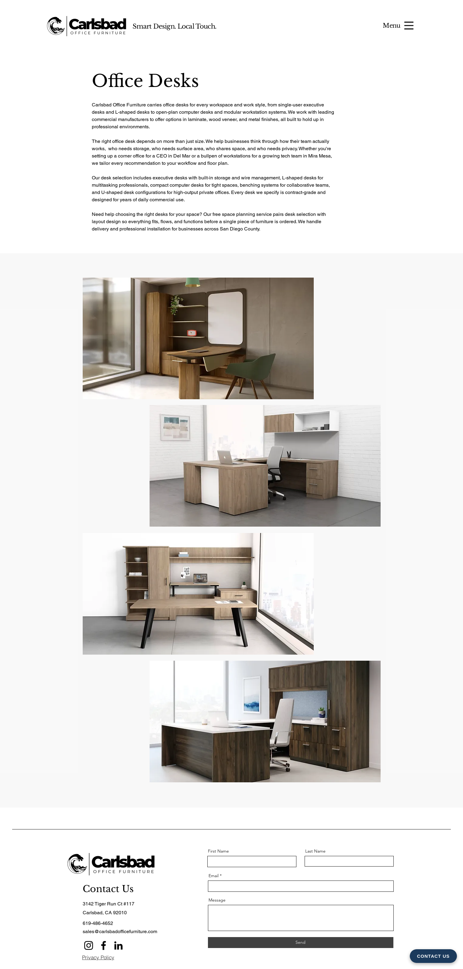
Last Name (315, 851)
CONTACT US (433, 956)
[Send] (300, 942)
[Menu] (408, 25)
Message (217, 900)
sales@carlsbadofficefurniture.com (120, 931)
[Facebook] (103, 945)
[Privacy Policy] (98, 957)
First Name (218, 851)
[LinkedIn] (118, 945)
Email (214, 876)
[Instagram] (89, 945)
